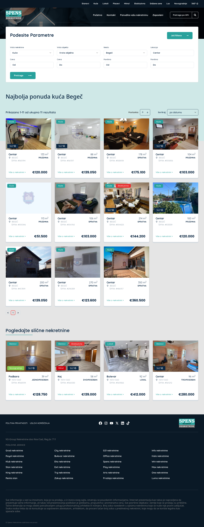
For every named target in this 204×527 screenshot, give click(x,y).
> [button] (18, 311)
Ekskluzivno (139, 3)
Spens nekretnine (112, 460)
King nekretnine (14, 471)
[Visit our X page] (117, 422)
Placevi (116, 3)
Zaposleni (158, 15)
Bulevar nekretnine (64, 455)
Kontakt (111, 15)
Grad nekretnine (14, 449)
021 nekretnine (111, 449)
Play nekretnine (111, 466)
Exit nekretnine (62, 466)
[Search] (195, 15)
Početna (97, 15)
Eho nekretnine (62, 460)
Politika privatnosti (17, 422)
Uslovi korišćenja (40, 422)
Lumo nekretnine (161, 477)
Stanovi (85, 3)
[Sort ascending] (143, 111)
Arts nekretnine (111, 471)
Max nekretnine (160, 466)
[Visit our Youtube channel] (111, 422)
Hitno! (127, 3)
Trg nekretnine (62, 471)
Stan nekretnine (14, 466)
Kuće (96, 3)
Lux (168, 3)
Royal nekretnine (15, 455)
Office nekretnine (112, 455)
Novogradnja (180, 3)
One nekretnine (160, 471)
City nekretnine (62, 449)
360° (195, 3)
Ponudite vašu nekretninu (134, 15)
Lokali (105, 3)
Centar (156, 51)
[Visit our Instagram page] (106, 422)
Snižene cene (156, 3)
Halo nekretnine (160, 455)
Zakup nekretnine (63, 477)
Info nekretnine (160, 449)
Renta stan (11, 477)
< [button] (8, 311)
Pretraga (23, 74)
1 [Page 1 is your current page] (13, 311)
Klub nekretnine (14, 460)
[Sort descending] (147, 111)
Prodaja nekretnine (113, 477)
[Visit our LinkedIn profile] (122, 422)
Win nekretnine (160, 460)
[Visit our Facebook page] (100, 422)
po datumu (176, 111)
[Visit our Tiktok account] (128, 422)
